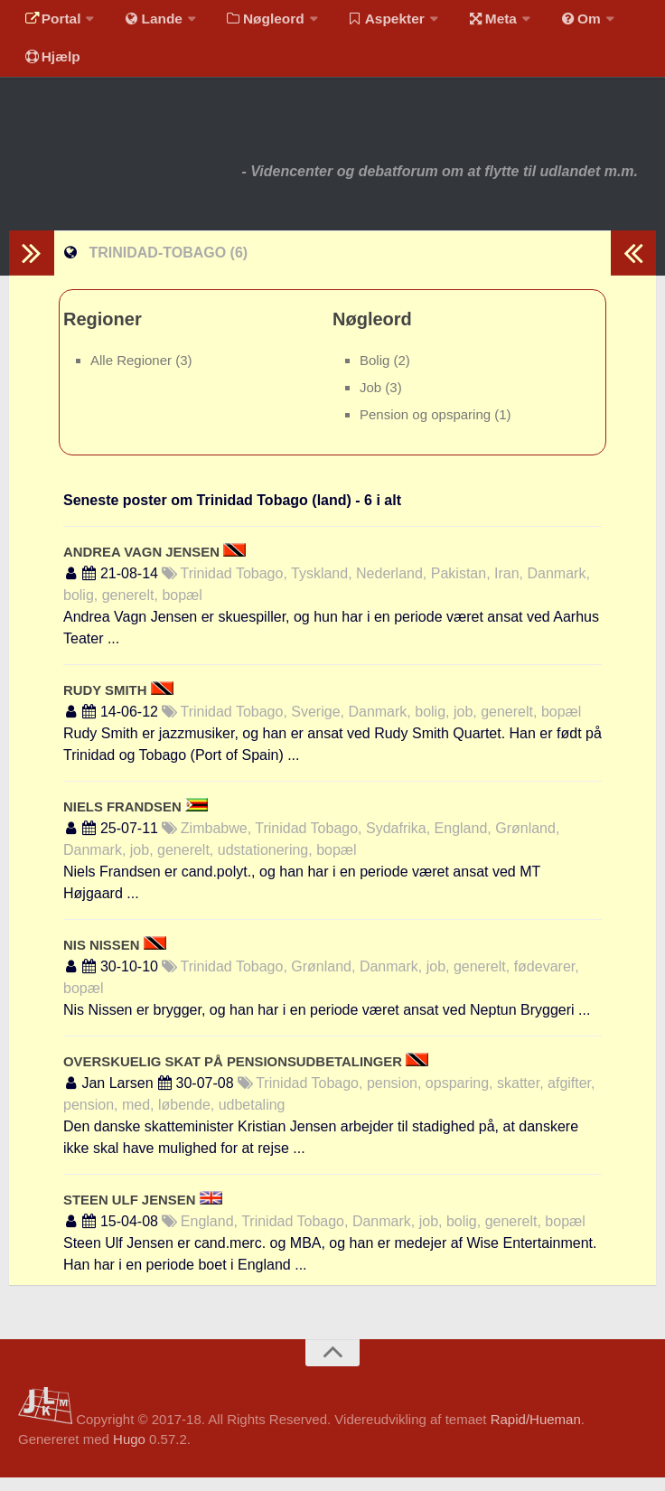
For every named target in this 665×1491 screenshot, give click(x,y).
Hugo (129, 1452)
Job (372, 400)
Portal (51, 22)
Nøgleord (255, 22)
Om (560, 22)
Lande (147, 22)
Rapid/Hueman (536, 1432)
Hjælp (50, 67)
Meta (476, 22)
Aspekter (373, 22)
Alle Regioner (132, 373)
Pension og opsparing (427, 428)
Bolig (377, 373)
